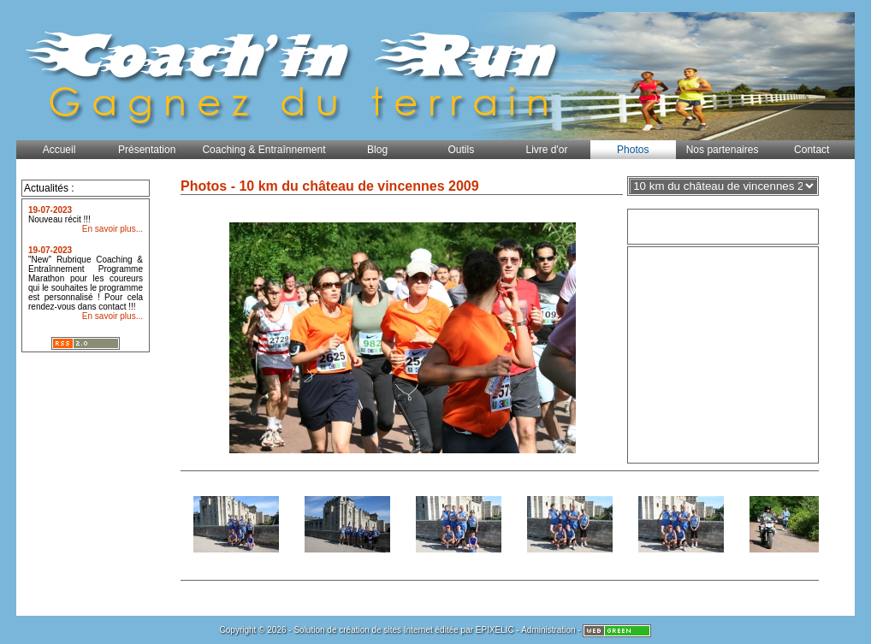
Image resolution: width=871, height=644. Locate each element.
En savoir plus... (112, 228)
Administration (548, 630)
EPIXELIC (495, 630)
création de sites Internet (386, 630)
